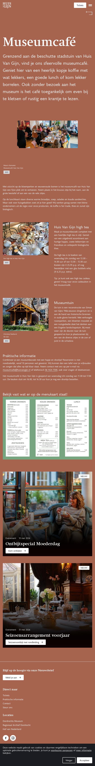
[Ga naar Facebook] (6, 738)
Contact (6, 703)
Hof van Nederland (12, 729)
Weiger (69, 760)
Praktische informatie (13, 699)
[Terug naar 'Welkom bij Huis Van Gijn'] (47, 13)
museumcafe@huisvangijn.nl (16, 370)
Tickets (80, 5)
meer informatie (84, 750)
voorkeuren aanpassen (62, 750)
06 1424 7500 (51, 370)
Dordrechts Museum (13, 721)
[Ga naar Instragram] (13, 738)
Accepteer (84, 760)
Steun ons (7, 707)
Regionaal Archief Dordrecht (16, 725)
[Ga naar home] (7, 5)
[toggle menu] (90, 5)
